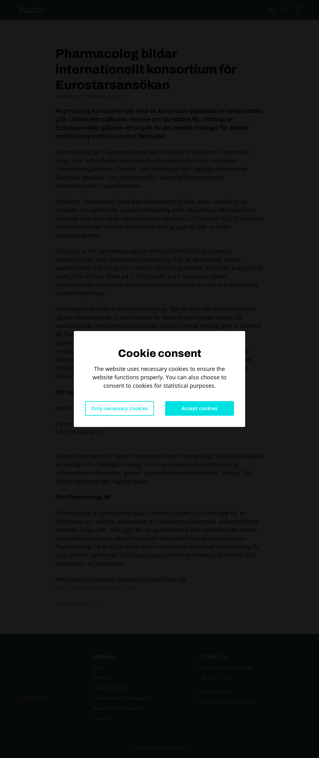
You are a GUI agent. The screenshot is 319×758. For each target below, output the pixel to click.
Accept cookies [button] (199, 408)
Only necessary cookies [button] (119, 408)
